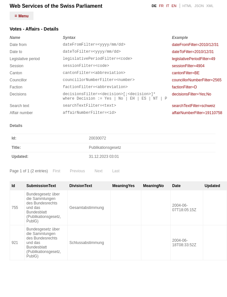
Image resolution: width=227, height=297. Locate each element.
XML (209, 6)
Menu (23, 16)
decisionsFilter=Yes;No (191, 101)
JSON (199, 6)
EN (174, 6)
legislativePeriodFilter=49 (193, 61)
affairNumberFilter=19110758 (197, 122)
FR (161, 6)
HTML (187, 6)
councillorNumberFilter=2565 (197, 85)
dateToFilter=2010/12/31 (193, 52)
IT (167, 6)
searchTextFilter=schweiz (193, 114)
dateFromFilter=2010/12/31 (195, 44)
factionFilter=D (184, 93)
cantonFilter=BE (186, 77)
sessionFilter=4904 (188, 69)
